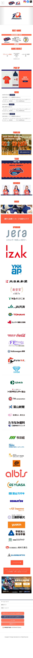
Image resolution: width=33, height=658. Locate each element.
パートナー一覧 (17, 562)
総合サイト (13, 624)
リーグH (13, 620)
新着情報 (12, 94)
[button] (2, 190)
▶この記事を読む (21, 101)
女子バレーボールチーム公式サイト (12, 616)
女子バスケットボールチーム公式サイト (12, 613)
